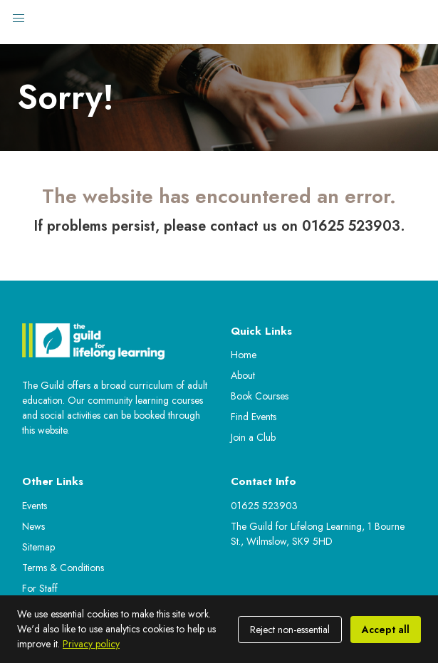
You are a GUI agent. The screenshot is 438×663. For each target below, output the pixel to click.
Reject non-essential (290, 629)
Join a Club (253, 437)
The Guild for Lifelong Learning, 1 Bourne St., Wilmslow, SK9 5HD (318, 533)
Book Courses (259, 396)
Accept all (386, 629)
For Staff (40, 588)
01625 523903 (264, 505)
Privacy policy (91, 644)
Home (243, 355)
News (33, 526)
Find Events (253, 416)
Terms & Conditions (63, 567)
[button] (18, 18)
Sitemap (38, 547)
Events (34, 505)
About (243, 375)
